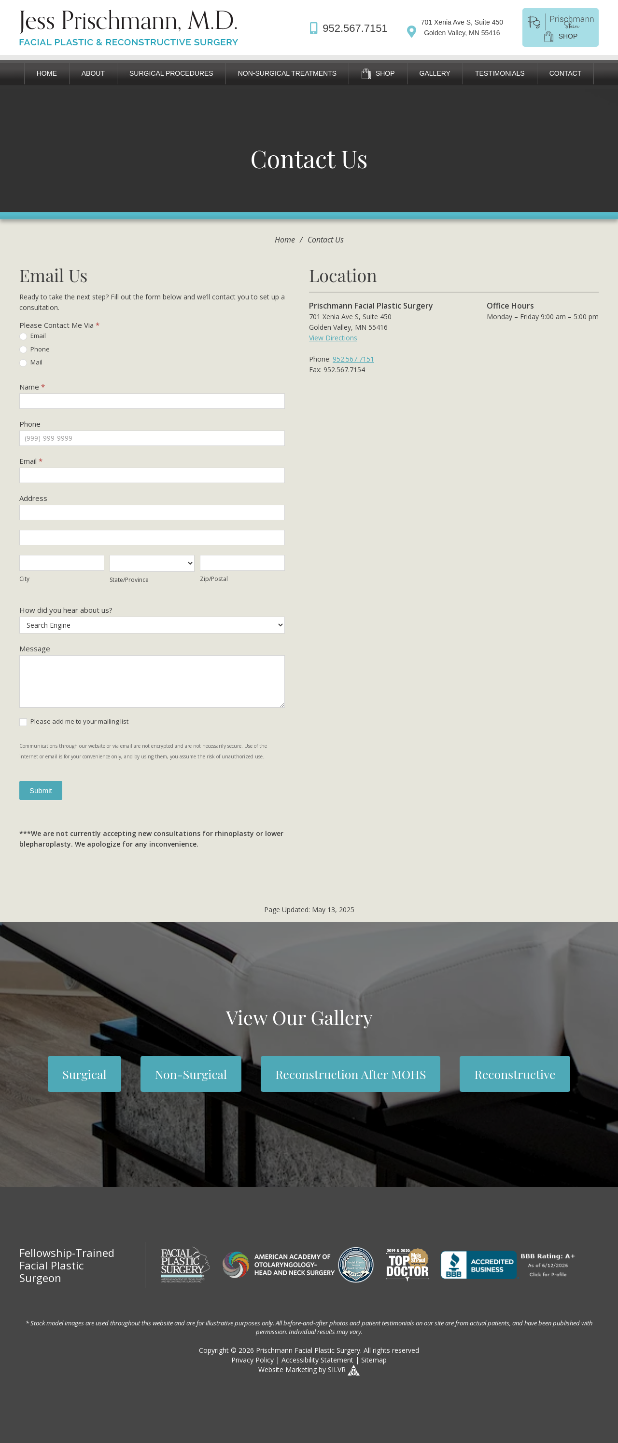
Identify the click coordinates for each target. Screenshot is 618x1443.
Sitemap (374, 1359)
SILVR (337, 1369)
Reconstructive (514, 1074)
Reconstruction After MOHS (350, 1074)
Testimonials (500, 73)
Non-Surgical (191, 1074)
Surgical (84, 1074)
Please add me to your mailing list (73, 721)
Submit (40, 790)
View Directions (333, 337)
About (93, 73)
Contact (565, 73)
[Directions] (455, 27)
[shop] (560, 26)
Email (32, 336)
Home (47, 73)
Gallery (435, 73)
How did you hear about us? (65, 610)
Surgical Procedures (171, 73)
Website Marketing (287, 1369)
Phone (34, 349)
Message (34, 648)
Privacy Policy (252, 1359)
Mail (30, 362)
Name (32, 386)
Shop (378, 73)
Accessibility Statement (317, 1359)
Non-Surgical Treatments (287, 73)
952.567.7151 (353, 359)
